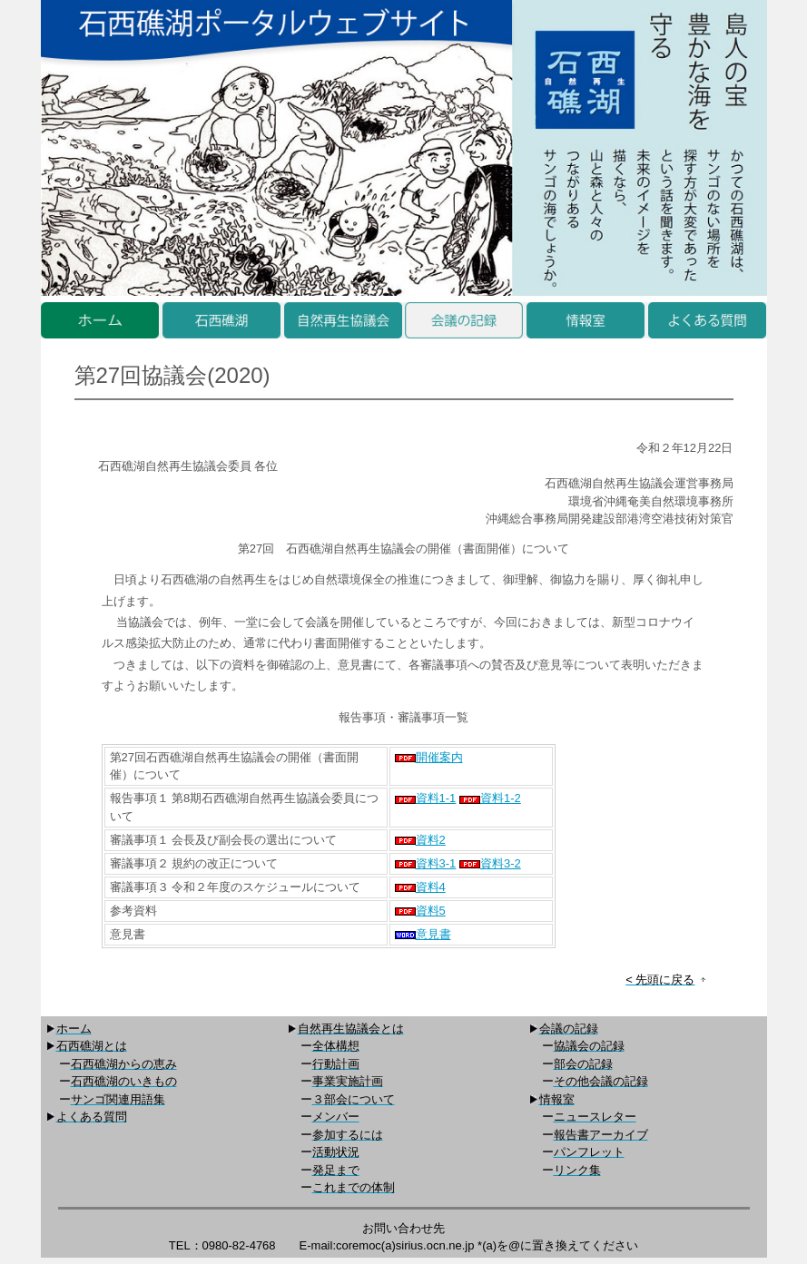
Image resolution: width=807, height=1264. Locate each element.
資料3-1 (426, 863)
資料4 (420, 887)
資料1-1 (426, 798)
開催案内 (429, 757)
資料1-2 (490, 798)
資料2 (420, 840)
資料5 (420, 910)
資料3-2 (490, 863)
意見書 (423, 934)
